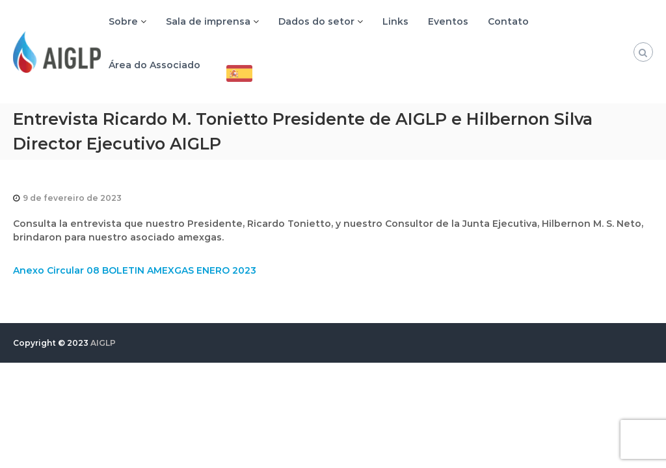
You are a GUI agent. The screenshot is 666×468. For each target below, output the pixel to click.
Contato (508, 21)
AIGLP (103, 343)
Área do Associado (154, 65)
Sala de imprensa (208, 21)
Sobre (123, 21)
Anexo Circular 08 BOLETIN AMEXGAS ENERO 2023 (134, 270)
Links (395, 21)
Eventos (448, 21)
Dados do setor (316, 21)
